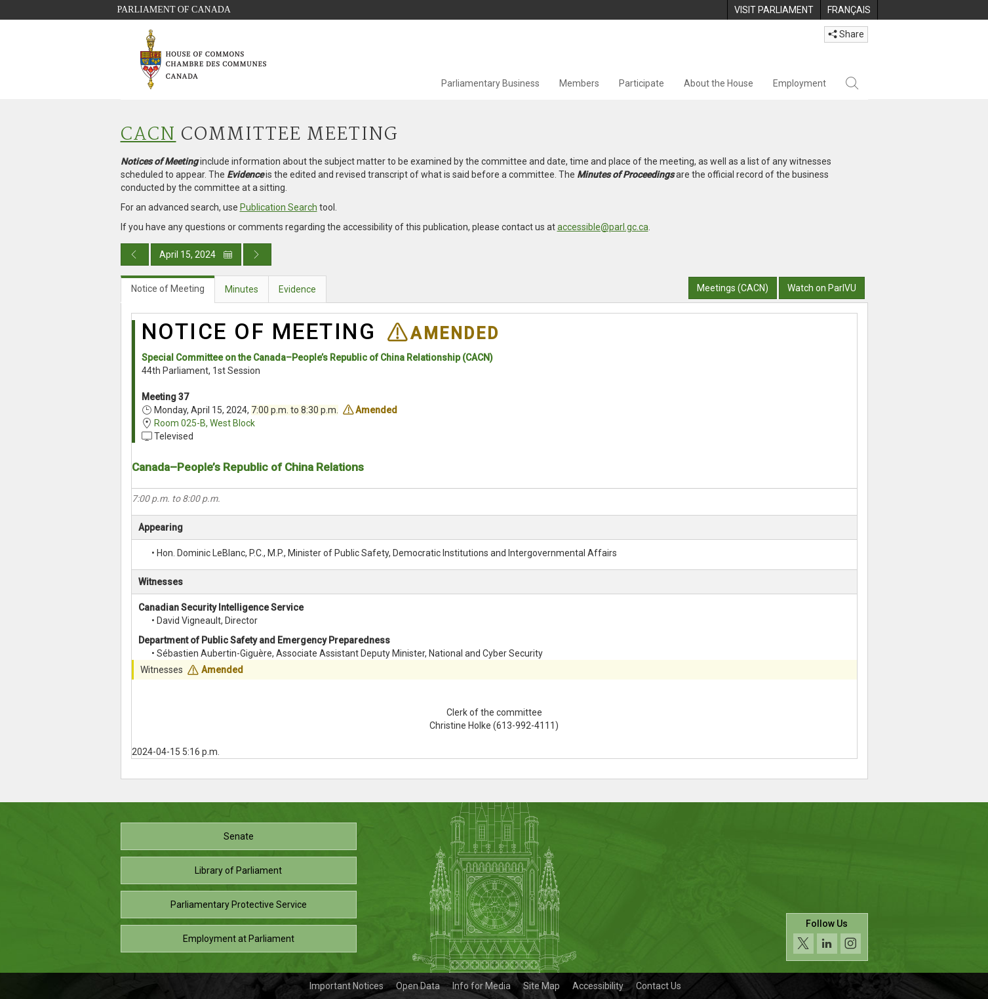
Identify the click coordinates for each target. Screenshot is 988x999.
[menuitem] (773, 10)
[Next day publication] (257, 254)
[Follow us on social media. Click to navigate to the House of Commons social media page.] (827, 937)
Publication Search (278, 207)
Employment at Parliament (238, 938)
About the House (718, 83)
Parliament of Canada (174, 9)
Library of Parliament (238, 870)
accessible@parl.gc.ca (602, 227)
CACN (148, 135)
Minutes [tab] (241, 289)
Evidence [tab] (297, 289)
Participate (641, 83)
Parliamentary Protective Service (238, 904)
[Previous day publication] (135, 254)
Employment (799, 83)
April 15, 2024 (196, 254)
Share (846, 34)
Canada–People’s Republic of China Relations (248, 467)
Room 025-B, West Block (204, 423)
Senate (239, 836)
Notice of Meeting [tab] (168, 288)
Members (579, 83)
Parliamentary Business (490, 83)
